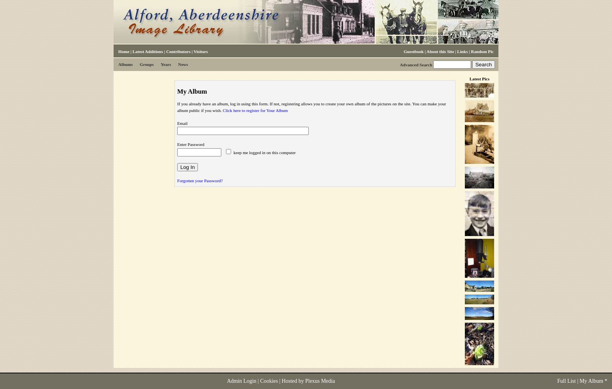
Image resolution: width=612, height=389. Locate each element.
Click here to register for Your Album (255, 110)
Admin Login (241, 381)
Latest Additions (147, 51)
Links (462, 51)
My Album (591, 381)
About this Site (440, 51)
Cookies (269, 381)
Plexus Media (320, 381)
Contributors (178, 51)
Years (166, 64)
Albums (125, 64)
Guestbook (413, 51)
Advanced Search (416, 64)
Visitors (201, 51)
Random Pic (482, 51)
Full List (566, 381)
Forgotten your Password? (200, 180)
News (183, 64)
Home (123, 51)
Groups (147, 64)
